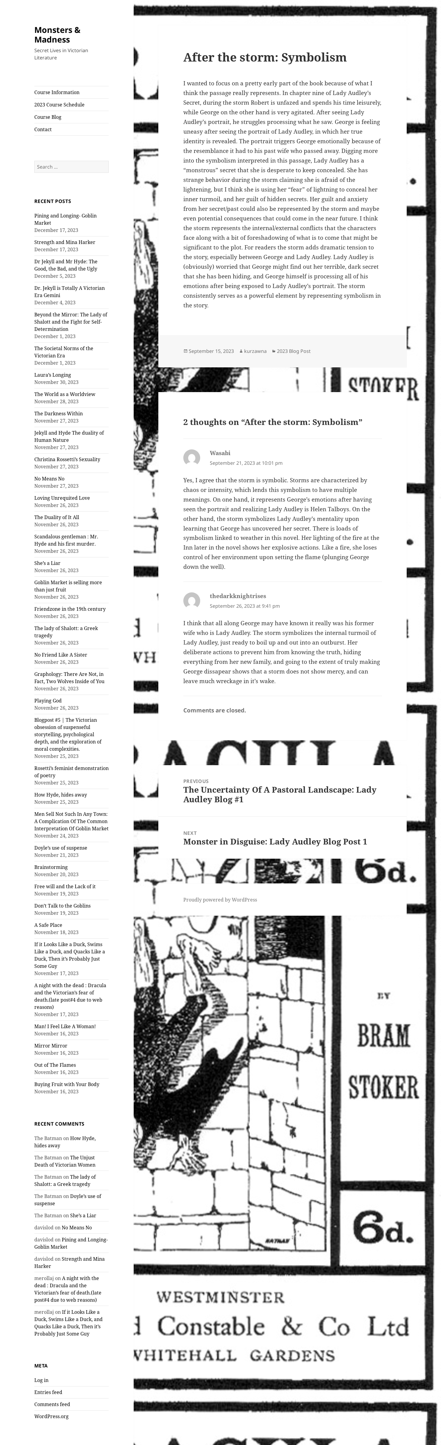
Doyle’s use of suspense (60, 848)
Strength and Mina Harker (64, 242)
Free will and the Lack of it (65, 886)
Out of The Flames (55, 1065)
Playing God (48, 700)
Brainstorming (51, 867)
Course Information (56, 92)
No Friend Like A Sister (60, 654)
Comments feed (52, 1404)
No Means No (49, 478)
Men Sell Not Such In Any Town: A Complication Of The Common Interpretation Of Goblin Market (71, 821)
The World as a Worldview (64, 394)
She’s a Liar (47, 563)
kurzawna (255, 351)
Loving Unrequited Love (62, 498)
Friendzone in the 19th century (70, 609)
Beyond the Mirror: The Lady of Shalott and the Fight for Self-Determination (70, 321)
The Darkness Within (58, 413)
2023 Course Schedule (59, 104)
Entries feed (48, 1392)
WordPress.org (51, 1416)
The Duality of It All (56, 517)
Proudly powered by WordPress (220, 899)
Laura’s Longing (52, 375)
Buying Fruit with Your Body (66, 1084)
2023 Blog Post (294, 351)
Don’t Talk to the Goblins (62, 905)
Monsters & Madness (57, 34)
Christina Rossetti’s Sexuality (67, 459)
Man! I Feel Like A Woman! (65, 1026)
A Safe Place (48, 925)
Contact (43, 129)
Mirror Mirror (50, 1045)
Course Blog (47, 117)
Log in (41, 1380)
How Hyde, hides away (60, 794)
